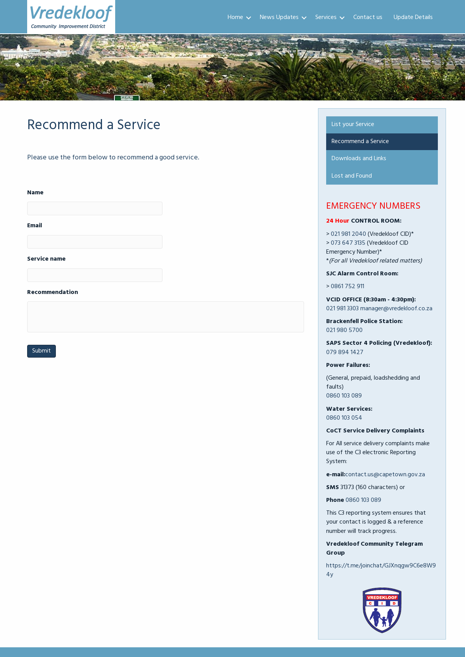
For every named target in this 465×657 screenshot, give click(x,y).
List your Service (353, 124)
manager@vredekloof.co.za (396, 309)
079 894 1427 (344, 353)
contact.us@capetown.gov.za (385, 475)
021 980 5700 (344, 330)
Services (326, 17)
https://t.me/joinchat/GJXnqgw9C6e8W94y (381, 570)
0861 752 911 (347, 287)
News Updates (279, 17)
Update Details (413, 17)
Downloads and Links (359, 159)
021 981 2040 (348, 234)
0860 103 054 (344, 418)
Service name (46, 259)
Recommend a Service (360, 142)
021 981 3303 (342, 309)
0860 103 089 (344, 396)
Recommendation (52, 293)
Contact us (367, 17)
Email (34, 226)
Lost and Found (352, 176)
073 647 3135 (348, 243)
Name (35, 193)
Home (235, 17)
